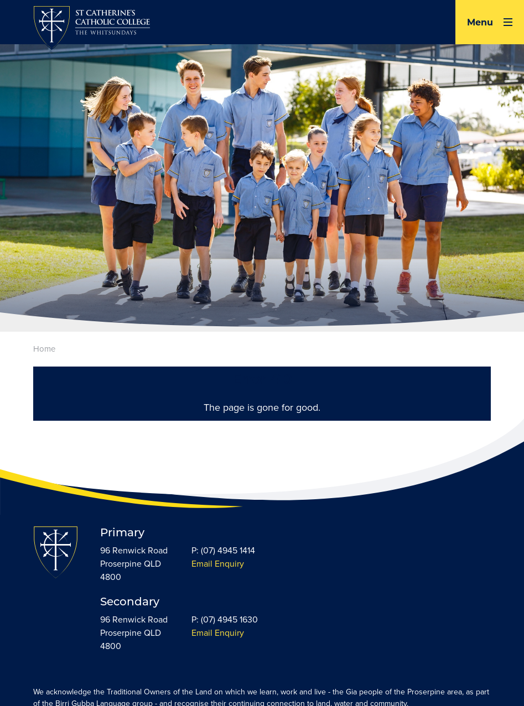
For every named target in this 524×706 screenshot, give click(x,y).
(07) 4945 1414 (228, 550)
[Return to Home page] (91, 29)
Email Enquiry (217, 563)
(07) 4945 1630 (229, 619)
